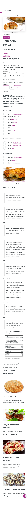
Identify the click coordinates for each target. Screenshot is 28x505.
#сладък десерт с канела (10, 367)
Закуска (5, 53)
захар (15, 122)
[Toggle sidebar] (1, 12)
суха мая (14, 119)
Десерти (6, 37)
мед (13, 148)
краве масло (17, 142)
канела (14, 160)
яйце (13, 125)
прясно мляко (19, 114)
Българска (6, 55)
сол (14, 134)
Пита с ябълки (9, 396)
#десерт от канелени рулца (10, 364)
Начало (4, 15)
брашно (17, 131)
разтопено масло (18, 128)
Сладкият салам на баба (14, 489)
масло (14, 163)
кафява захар (16, 145)
